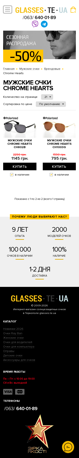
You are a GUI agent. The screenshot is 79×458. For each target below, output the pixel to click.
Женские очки (13, 337)
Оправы (8, 351)
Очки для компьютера (18, 346)
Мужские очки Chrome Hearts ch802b (19, 144)
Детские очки (12, 355)
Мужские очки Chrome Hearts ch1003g (59, 144)
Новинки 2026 (13, 329)
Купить (20, 167)
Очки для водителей (17, 342)
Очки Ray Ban (12, 333)
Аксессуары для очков (19, 360)
